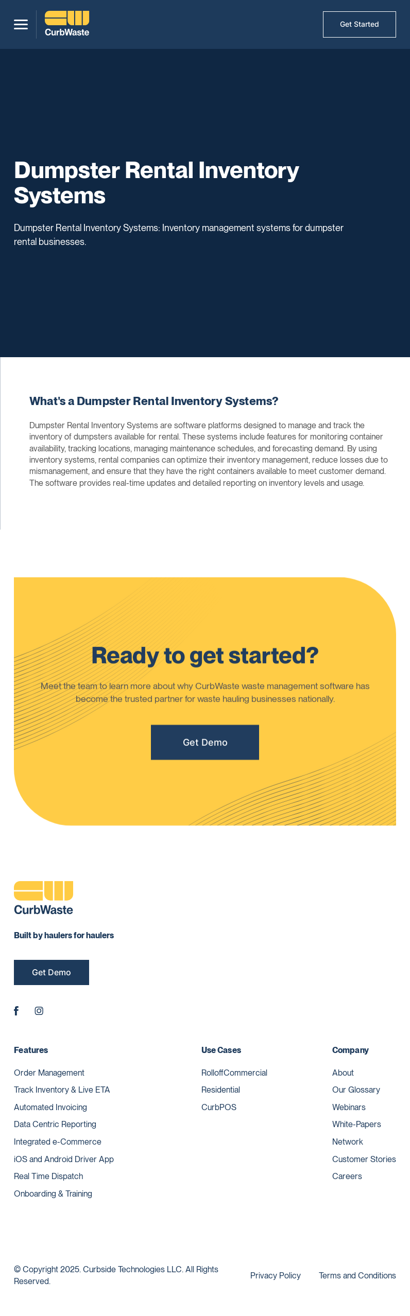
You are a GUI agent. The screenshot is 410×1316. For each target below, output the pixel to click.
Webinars (349, 1107)
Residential (220, 1090)
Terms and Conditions (357, 1275)
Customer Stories (364, 1159)
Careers (347, 1176)
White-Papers (356, 1124)
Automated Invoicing (50, 1107)
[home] (67, 24)
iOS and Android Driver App (64, 1159)
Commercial (245, 1073)
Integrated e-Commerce (57, 1142)
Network (347, 1142)
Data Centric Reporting (55, 1124)
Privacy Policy (275, 1275)
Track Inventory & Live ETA (62, 1090)
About (343, 1073)
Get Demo (205, 745)
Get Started (359, 24)
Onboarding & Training (53, 1194)
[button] (21, 24)
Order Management (49, 1073)
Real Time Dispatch (48, 1176)
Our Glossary (356, 1090)
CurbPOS (218, 1107)
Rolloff (212, 1073)
